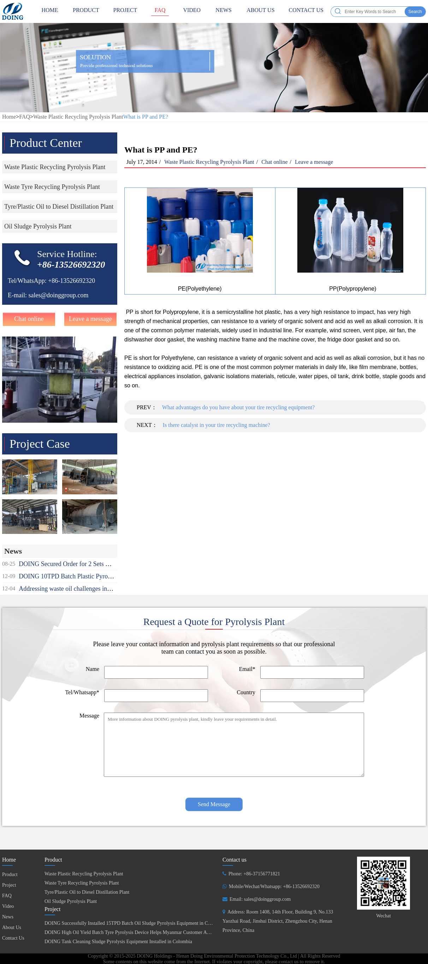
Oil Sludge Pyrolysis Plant (70, 901)
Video (192, 11)
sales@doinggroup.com (58, 295)
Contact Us (306, 11)
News (223, 11)
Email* (247, 669)
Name (92, 669)
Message (89, 716)
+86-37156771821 (261, 873)
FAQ (160, 11)
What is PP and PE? (145, 117)
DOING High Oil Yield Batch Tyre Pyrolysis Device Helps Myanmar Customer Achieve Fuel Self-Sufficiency (153, 932)
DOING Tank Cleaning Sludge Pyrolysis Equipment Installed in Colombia (118, 941)
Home (9, 117)
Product (86, 11)
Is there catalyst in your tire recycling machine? (216, 425)
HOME (50, 11)
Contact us (234, 860)
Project (125, 11)
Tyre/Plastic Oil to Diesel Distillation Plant (87, 892)
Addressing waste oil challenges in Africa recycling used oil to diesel (106, 588)
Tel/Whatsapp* (82, 692)
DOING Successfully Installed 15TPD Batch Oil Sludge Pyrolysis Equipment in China (130, 923)
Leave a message (90, 318)
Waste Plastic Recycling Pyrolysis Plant (78, 117)
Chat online (29, 318)
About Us (260, 11)
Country (246, 692)
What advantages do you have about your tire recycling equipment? (238, 407)
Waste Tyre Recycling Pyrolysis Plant (81, 883)
